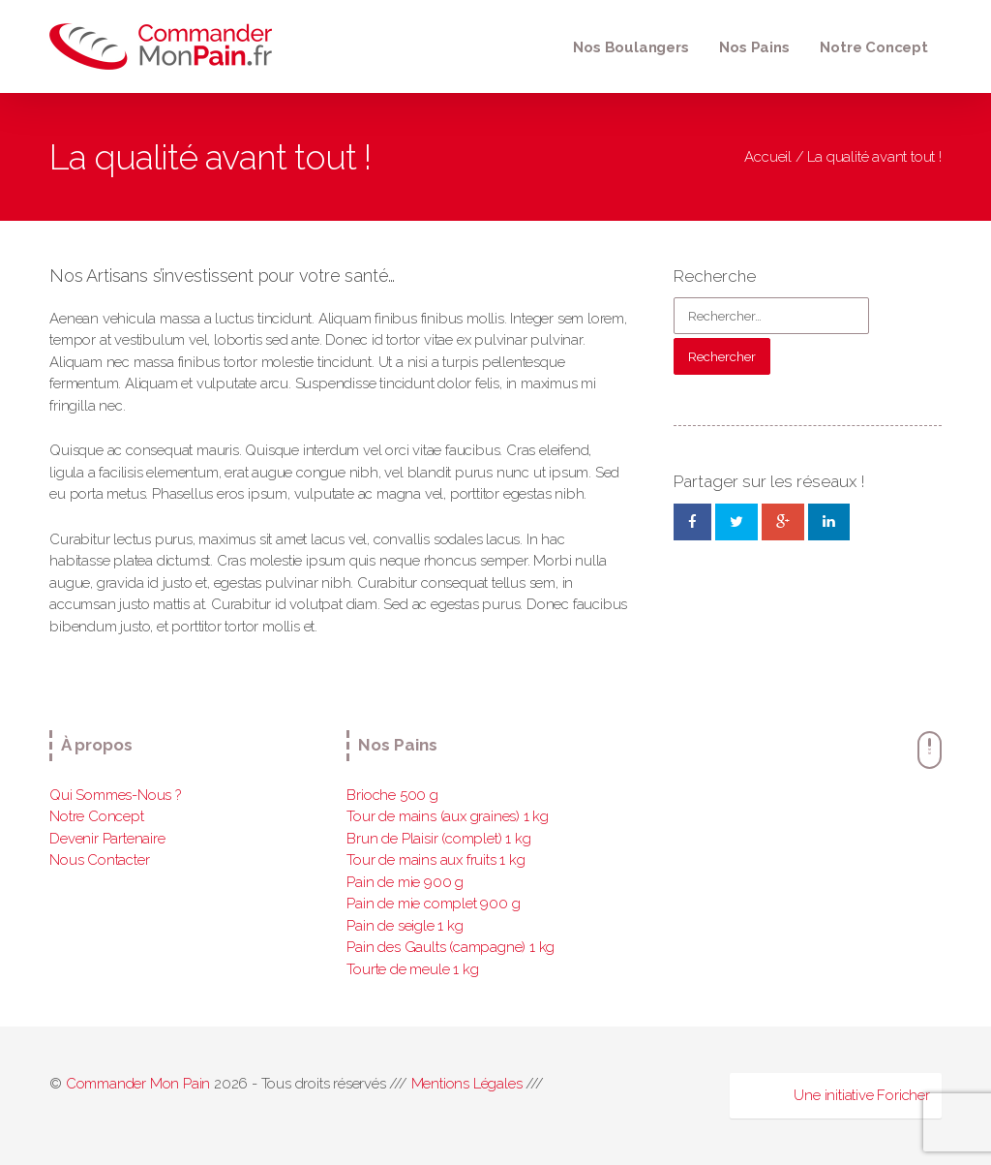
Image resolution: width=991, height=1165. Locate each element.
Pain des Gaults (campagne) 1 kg (450, 947)
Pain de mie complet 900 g (433, 903)
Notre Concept (873, 47)
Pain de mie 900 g (405, 882)
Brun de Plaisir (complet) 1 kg (438, 838)
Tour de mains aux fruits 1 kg (435, 860)
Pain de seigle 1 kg (404, 926)
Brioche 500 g (391, 795)
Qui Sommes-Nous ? (115, 795)
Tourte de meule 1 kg (412, 969)
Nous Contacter (99, 860)
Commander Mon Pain (138, 1083)
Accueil (768, 157)
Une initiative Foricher (861, 1095)
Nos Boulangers (630, 47)
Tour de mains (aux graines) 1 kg (447, 816)
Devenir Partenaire (107, 838)
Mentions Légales (467, 1083)
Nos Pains (754, 47)
